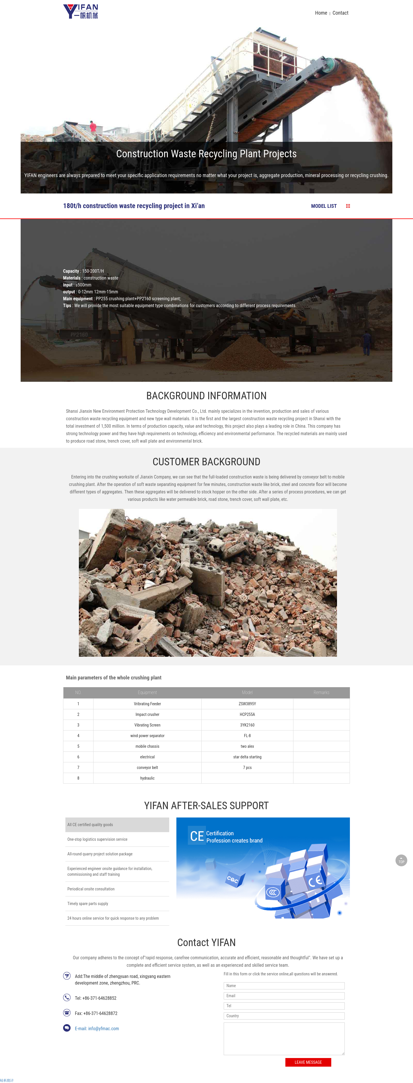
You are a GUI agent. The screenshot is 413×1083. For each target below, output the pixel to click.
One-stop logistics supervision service (97, 839)
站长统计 (7, 1080)
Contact (340, 13)
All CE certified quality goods (90, 824)
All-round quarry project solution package (100, 854)
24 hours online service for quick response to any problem (113, 918)
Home (321, 13)
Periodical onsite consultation (90, 889)
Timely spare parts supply (87, 903)
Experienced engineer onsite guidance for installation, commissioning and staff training (109, 871)
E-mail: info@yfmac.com (97, 1028)
